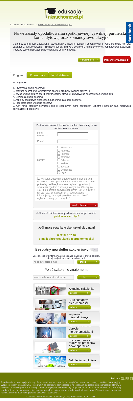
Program (18, 75)
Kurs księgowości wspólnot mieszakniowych (80, 314)
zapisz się (117, 60)
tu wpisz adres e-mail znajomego (49, 277)
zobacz (73, 293)
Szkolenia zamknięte (82, 360)
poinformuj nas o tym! (66, 216)
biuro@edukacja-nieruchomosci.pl (71, 238)
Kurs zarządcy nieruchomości (78, 301)
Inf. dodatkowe (60, 75)
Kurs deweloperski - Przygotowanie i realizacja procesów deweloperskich (82, 341)
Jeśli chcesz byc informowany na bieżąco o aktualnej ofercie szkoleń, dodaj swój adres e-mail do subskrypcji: (66, 257)
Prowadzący (37, 75)
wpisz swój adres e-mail (45, 262)
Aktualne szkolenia (81, 288)
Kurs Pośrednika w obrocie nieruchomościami (81, 328)
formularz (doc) (87, 60)
